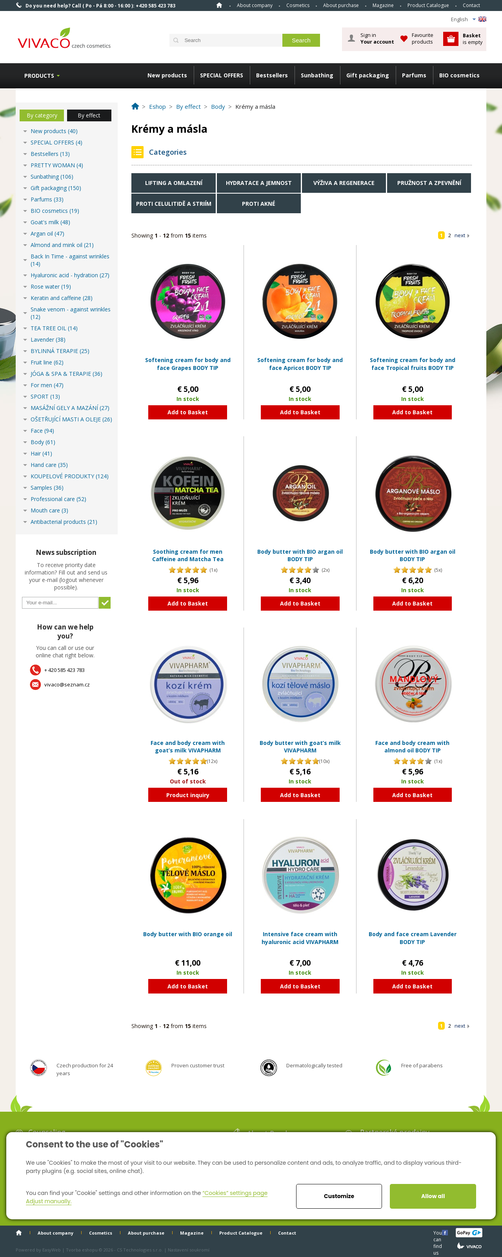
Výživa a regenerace (344, 183)
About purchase (341, 5)
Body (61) (43, 442)
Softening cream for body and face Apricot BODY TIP (300, 363)
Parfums (414, 75)
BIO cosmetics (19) (55, 210)
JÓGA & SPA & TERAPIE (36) (66, 373)
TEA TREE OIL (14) (54, 328)
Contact (471, 5)
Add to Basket (187, 412)
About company (255, 5)
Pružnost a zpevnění (429, 183)
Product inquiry (187, 795)
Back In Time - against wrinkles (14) (70, 259)
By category (42, 115)
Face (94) (42, 430)
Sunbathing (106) (52, 176)
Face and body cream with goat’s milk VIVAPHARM (188, 746)
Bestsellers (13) (50, 153)
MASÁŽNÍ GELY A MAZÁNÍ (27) (70, 408)
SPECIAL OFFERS (221, 75)
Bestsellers (272, 75)
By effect (89, 115)
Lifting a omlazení (173, 183)
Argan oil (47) (47, 233)
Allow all (433, 1196)
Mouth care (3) (49, 510)
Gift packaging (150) (56, 188)
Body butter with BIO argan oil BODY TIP (300, 555)
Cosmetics (297, 5)
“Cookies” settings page (234, 1193)
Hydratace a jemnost (259, 183)
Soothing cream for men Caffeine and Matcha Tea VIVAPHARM (188, 559)
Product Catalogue (428, 5)
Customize (339, 1196)
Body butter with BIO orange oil (187, 934)
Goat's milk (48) (50, 222)
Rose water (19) (51, 286)
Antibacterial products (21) (64, 521)
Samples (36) (47, 487)
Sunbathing (317, 75)
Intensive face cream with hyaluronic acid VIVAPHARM (300, 938)
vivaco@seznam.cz (67, 684)
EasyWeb (51, 1250)
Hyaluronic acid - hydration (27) (70, 275)
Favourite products (422, 38)
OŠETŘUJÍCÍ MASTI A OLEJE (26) (71, 419)
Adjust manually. (48, 1201)
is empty (472, 38)
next (460, 235)
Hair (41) (41, 453)
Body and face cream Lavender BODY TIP (413, 938)
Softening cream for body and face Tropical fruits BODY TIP (412, 363)
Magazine (383, 5)
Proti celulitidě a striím (173, 203)
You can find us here (438, 1232)
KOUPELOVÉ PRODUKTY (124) (70, 476)
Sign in (377, 38)
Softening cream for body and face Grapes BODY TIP (188, 363)
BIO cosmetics (459, 75)
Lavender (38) (48, 339)
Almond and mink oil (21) (62, 245)
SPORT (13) (45, 396)
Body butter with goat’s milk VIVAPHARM (300, 746)
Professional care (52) (58, 499)
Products (39, 75)
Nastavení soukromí (188, 1250)
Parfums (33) (47, 199)
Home (219, 5)
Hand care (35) (49, 464)
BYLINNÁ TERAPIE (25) (60, 351)
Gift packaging (367, 75)
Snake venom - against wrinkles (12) (71, 313)
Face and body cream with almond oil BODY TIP (412, 746)
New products (167, 75)
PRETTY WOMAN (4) (57, 165)
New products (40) (54, 131)
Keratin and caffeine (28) (62, 298)
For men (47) (47, 385)
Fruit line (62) (47, 362)
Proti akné (258, 203)
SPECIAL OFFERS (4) (56, 142)
